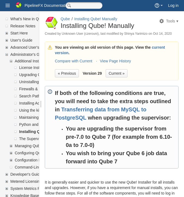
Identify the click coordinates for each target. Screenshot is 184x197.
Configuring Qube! (30, 153)
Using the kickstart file (37, 110)
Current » (159, 83)
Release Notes (22, 26)
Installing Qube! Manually (42, 131)
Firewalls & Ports (33, 89)
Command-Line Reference (37, 167)
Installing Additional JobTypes (44, 103)
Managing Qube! (29, 146)
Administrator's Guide (28, 54)
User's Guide (21, 40)
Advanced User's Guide (30, 47)
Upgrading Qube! (33, 75)
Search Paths (30, 96)
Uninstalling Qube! (34, 82)
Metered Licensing (25, 181)
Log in (173, 5)
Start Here (19, 33)
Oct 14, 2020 (114, 43)
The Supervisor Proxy (37, 139)
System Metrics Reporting (32, 188)
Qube (107, 19)
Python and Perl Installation (42, 124)
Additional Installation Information (43, 61)
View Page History (158, 70)
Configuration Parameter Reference (45, 160)
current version (139, 62)
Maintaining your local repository (46, 117)
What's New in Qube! (28, 19)
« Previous (109, 83)
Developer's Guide (26, 174)
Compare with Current (116, 70)
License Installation (35, 67)
